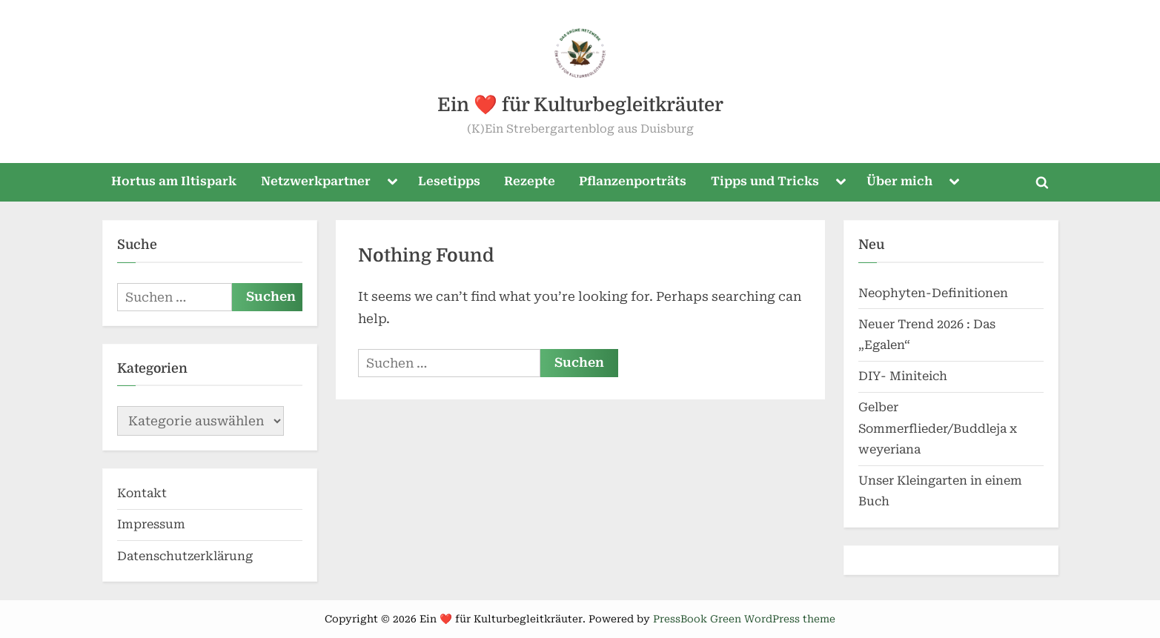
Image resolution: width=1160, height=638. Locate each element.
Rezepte (529, 181)
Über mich (899, 181)
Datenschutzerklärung (185, 556)
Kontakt (142, 493)
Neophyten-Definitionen (933, 293)
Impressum (151, 524)
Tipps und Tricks (765, 181)
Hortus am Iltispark (173, 181)
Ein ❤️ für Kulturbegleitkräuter (580, 105)
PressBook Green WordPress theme (744, 619)
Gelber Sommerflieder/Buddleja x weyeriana (937, 428)
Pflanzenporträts (632, 181)
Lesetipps (449, 181)
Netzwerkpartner (316, 181)
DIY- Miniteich (902, 376)
